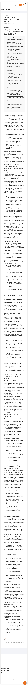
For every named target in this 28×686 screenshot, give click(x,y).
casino (14, 23)
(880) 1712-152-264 (5, 672)
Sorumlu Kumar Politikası (12, 52)
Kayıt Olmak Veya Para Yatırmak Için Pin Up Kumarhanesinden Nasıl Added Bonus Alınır (15, 99)
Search (20, 5)
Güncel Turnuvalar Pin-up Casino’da (14, 43)
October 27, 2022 (7, 15)
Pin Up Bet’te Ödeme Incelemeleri (13, 47)
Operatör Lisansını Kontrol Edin (13, 62)
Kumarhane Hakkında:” (11, 42)
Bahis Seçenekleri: (10, 56)
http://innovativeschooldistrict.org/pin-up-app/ (13, 194)
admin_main (9, 23)
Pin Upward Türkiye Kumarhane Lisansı (14, 67)
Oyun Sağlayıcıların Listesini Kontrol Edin (15, 66)
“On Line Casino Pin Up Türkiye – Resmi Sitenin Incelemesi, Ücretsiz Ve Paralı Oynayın (14, 59)
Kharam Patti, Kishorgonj (6, 670)
